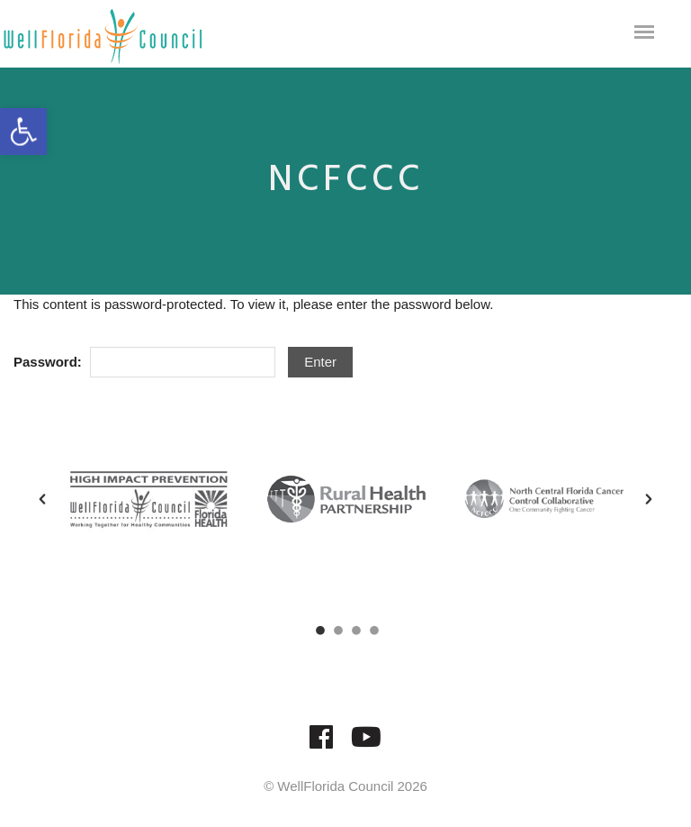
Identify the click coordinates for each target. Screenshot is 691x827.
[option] (148, 499)
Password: (144, 362)
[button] (42, 499)
